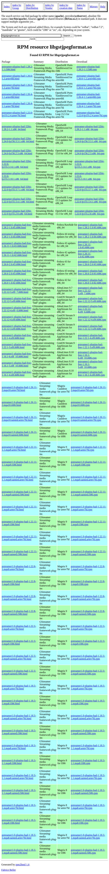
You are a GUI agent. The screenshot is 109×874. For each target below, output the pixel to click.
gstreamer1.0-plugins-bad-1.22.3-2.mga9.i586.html (19, 642)
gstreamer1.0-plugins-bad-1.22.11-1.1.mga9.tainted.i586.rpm (88, 493)
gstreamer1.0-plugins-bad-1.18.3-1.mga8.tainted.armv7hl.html (19, 836)
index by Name (81, 6)
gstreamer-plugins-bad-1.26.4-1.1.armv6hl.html (17, 95)
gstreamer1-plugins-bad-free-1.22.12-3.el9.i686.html (17, 327)
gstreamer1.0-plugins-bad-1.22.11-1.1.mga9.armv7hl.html (19, 448)
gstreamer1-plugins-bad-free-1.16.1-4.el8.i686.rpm (91, 373)
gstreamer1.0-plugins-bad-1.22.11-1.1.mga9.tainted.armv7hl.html (19, 478)
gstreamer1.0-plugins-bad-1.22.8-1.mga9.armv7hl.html (19, 568)
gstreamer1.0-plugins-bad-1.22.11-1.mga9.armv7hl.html (19, 508)
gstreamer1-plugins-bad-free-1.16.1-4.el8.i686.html (17, 373)
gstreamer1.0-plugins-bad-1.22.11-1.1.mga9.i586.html (19, 463)
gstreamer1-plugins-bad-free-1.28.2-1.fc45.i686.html (17, 226)
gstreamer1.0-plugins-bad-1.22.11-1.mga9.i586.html (19, 523)
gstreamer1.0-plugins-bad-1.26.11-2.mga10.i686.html (19, 403)
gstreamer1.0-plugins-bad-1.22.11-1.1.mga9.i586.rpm (88, 463)
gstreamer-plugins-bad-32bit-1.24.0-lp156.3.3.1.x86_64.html (18, 140)
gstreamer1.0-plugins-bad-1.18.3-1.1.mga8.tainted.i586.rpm (88, 791)
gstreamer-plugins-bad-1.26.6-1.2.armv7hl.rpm (88, 86)
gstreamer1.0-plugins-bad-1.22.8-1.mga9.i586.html (19, 583)
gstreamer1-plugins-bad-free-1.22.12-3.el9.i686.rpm (92, 327)
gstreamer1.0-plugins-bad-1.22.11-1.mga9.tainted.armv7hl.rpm (88, 538)
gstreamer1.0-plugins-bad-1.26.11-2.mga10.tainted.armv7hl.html (19, 418)
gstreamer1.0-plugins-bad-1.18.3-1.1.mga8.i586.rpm (88, 762)
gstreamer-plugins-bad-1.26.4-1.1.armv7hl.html (17, 105)
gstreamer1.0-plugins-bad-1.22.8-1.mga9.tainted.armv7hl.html (19, 597)
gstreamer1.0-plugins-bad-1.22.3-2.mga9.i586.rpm (88, 642)
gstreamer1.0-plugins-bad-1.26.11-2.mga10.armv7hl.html (19, 389)
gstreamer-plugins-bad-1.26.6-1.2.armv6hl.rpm (88, 77)
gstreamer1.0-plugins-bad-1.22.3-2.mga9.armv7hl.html (19, 627)
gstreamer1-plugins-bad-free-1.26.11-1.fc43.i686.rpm (90, 244)
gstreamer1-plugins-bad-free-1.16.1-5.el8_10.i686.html (17, 364)
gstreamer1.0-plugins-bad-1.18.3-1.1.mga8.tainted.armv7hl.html (19, 777)
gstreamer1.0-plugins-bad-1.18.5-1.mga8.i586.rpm (88, 702)
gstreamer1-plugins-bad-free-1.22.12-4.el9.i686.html (17, 318)
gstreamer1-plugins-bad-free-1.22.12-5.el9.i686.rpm (92, 300)
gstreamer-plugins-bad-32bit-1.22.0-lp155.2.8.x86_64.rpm (90, 212)
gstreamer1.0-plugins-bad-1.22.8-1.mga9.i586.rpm (88, 583)
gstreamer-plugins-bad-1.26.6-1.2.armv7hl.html (17, 86)
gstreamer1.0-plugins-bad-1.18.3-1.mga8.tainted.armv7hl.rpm (88, 836)
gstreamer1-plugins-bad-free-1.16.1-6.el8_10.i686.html (17, 355)
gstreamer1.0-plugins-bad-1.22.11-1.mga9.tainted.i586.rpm (88, 553)
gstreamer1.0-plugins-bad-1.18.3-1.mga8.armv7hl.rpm (88, 806)
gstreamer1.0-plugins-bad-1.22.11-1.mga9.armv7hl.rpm (88, 508)
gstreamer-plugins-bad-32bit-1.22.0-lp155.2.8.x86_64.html (17, 212)
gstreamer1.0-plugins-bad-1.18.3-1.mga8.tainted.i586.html (19, 851)
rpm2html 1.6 (22, 864)
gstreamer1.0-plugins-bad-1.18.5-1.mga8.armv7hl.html (19, 687)
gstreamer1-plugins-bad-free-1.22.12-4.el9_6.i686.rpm (90, 309)
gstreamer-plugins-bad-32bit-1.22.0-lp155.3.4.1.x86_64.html (18, 200)
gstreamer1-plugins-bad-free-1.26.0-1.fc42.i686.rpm (92, 281)
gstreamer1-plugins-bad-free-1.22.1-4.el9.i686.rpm (91, 336)
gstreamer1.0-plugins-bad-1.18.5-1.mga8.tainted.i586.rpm (88, 732)
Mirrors (94, 6)
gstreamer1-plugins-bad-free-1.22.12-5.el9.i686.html (17, 300)
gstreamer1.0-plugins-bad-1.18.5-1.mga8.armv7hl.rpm (88, 687)
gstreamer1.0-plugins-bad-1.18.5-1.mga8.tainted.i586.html (19, 732)
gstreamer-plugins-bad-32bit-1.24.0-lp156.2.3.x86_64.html (17, 152)
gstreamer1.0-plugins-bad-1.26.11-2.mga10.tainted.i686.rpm (88, 433)
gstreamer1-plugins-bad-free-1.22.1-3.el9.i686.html (17, 346)
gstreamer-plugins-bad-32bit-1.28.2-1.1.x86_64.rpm (89, 128)
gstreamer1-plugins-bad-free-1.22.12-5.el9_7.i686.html (17, 290)
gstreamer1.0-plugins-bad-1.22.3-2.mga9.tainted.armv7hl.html (19, 657)
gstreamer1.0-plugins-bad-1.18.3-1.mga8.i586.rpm (88, 821)
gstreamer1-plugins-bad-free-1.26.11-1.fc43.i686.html (17, 244)
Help (102, 6)
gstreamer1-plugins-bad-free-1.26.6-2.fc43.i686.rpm (92, 263)
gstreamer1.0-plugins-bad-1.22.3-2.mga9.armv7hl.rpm (88, 627)
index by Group (16, 6)
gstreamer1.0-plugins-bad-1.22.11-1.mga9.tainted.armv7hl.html (19, 538)
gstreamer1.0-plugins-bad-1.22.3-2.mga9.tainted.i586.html (19, 672)
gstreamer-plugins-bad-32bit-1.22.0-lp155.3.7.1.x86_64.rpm (90, 188)
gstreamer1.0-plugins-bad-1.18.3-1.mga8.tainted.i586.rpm (88, 851)
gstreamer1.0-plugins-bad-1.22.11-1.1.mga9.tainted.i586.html (19, 493)
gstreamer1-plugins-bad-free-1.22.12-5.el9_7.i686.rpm (90, 290)
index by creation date (65, 6)
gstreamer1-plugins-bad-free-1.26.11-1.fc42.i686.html (17, 254)
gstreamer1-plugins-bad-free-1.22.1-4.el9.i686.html (17, 336)
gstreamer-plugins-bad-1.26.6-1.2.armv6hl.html (17, 77)
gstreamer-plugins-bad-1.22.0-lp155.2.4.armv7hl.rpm (91, 114)
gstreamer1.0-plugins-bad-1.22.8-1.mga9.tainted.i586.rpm (88, 612)
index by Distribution (32, 6)
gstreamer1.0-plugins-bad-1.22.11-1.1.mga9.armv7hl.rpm (88, 448)
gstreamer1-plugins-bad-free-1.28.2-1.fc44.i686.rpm (92, 235)
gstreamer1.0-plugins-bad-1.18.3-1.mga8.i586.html (19, 821)
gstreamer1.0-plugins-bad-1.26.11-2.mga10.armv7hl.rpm (88, 389)
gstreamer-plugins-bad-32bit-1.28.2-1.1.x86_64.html (17, 128)
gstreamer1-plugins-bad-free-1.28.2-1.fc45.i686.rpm (92, 226)
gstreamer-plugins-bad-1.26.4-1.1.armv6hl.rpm (88, 95)
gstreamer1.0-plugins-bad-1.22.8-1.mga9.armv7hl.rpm (88, 568)
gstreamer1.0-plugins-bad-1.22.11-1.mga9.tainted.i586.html (19, 553)
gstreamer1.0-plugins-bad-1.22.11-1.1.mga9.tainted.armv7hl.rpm (88, 478)
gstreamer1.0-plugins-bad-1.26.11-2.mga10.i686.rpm (88, 403)
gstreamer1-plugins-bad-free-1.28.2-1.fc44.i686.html (17, 235)
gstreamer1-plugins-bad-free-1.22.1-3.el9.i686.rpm (91, 346)
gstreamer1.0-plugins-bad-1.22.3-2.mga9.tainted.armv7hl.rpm (88, 657)
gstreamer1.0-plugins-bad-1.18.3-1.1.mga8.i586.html (19, 762)
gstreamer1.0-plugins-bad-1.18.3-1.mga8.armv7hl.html (19, 806)
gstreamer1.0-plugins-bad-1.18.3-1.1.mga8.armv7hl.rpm (88, 747)
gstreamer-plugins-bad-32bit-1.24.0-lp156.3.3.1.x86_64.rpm (90, 140)
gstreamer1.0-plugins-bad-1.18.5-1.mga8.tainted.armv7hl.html (19, 717)
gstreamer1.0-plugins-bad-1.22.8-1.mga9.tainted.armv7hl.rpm (88, 597)
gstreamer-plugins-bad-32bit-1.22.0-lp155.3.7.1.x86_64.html (18, 188)
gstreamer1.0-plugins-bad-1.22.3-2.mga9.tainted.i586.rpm (88, 672)
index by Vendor (49, 6)
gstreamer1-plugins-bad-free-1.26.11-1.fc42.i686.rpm (90, 254)
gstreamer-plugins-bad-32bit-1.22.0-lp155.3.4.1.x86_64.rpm (90, 200)
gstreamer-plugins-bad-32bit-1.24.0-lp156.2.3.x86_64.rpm (90, 152)
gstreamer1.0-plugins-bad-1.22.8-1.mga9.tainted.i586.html (19, 612)
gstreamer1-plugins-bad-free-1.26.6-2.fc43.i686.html (17, 263)
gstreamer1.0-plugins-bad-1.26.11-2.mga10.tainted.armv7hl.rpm (88, 418)
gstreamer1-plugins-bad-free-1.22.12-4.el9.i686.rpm (92, 318)
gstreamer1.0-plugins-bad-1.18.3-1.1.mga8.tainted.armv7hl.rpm (88, 777)
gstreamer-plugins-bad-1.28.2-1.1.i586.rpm (88, 68)
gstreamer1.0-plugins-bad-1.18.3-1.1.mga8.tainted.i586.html (19, 791)
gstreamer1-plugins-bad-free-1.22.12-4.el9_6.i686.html (17, 309)
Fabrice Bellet (8, 870)
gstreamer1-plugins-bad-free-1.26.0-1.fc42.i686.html (17, 281)
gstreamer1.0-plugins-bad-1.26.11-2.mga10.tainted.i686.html (19, 433)
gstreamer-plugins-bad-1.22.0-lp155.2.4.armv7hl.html (17, 114)
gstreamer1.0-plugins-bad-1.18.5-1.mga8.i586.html (19, 702)
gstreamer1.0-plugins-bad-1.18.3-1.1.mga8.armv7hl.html (19, 747)
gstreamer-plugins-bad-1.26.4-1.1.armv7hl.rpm (88, 105)
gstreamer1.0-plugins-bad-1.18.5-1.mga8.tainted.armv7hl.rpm (88, 717)
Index (7, 6)
